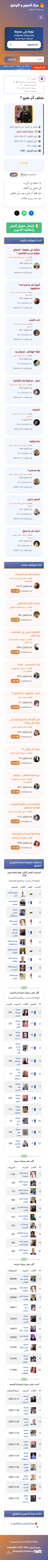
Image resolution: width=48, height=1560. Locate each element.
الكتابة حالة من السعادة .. (27, 574)
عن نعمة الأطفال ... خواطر (27, 775)
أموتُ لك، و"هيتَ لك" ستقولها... (29, 286)
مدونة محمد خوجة (26, 1433)
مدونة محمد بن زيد (17, 1035)
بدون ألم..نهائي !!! (31, 749)
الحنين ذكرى (33, 499)
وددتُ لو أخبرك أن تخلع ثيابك (26, 834)
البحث (12, 59)
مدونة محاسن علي (17, 1061)
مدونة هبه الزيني (17, 1086)
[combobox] (32, 59)
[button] (24, 44)
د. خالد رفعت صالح (20, 355)
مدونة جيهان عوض (17, 1098)
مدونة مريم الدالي (25, 1421)
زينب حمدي (22, 697)
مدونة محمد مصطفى (24, 1455)
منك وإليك (34, 441)
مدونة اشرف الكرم (25, 132)
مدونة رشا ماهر (17, 1023)
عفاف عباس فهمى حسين (22, 536)
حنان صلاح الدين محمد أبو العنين (21, 294)
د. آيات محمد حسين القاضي (22, 415)
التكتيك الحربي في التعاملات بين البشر (25, 634)
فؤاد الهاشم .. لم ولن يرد (27, 352)
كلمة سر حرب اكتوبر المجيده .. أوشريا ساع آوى (24, 806)
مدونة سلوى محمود (17, 1109)
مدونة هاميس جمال (17, 1143)
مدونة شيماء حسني (17, 1012)
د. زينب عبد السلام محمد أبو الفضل (20, 259)
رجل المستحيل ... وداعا (28, 664)
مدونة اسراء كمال (26, 1487)
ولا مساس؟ (34, 470)
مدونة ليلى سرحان (25, 1399)
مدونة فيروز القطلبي (25, 1370)
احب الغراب (34, 320)
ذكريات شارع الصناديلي (28, 603)
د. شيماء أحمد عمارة (18, 753)
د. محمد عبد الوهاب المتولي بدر (21, 670)
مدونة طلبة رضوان (25, 1358)
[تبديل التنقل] (41, 17)
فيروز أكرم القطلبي (19, 837)
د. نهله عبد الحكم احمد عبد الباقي (20, 641)
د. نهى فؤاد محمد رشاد (18, 384)
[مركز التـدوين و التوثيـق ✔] (38, 1527)
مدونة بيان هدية (17, 1132)
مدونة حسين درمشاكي (13, 912)
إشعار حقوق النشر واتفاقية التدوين (21, 227)
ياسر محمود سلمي (19, 727)
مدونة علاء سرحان (25, 1498)
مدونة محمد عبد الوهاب (24, 1279)
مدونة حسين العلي (25, 1467)
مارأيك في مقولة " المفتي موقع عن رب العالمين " (26, 251)
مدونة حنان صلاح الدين (23, 1347)
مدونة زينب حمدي (25, 1307)
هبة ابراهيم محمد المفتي (22, 325)
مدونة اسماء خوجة (25, 1410)
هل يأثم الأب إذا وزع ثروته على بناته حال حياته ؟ (25, 721)
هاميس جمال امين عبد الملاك (21, 505)
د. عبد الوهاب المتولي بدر (20, 609)
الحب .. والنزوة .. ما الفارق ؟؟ (25, 693)
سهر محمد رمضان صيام (18, 445)
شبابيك (36, 409)
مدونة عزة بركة (17, 1120)
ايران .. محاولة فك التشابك (26, 381)
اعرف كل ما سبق (31, 531)
